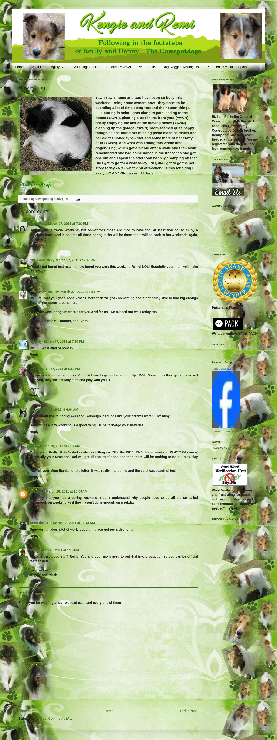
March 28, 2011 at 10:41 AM (74, 523)
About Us (37, 67)
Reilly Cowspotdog (222, 368)
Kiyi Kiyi (36, 342)
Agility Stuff (59, 67)
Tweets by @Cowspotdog (231, 448)
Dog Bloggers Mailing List (181, 67)
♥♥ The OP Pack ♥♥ (44, 292)
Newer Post (28, 711)
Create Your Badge (222, 431)
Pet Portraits (147, 67)
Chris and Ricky (42, 260)
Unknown (37, 491)
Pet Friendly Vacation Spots (226, 67)
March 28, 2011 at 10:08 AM (67, 491)
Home (19, 67)
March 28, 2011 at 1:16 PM (59, 550)
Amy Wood (38, 224)
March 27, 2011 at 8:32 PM (60, 369)
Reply (34, 246)
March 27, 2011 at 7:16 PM (76, 260)
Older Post (188, 711)
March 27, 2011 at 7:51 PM (80, 292)
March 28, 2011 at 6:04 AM (58, 409)
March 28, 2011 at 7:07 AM (60, 446)
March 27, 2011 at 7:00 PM (68, 224)
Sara (33, 409)
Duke (34, 550)
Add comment (31, 592)
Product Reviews (118, 67)
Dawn (34, 446)
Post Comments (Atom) (58, 718)
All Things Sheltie (86, 67)
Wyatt (34, 369)
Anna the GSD (41, 523)
